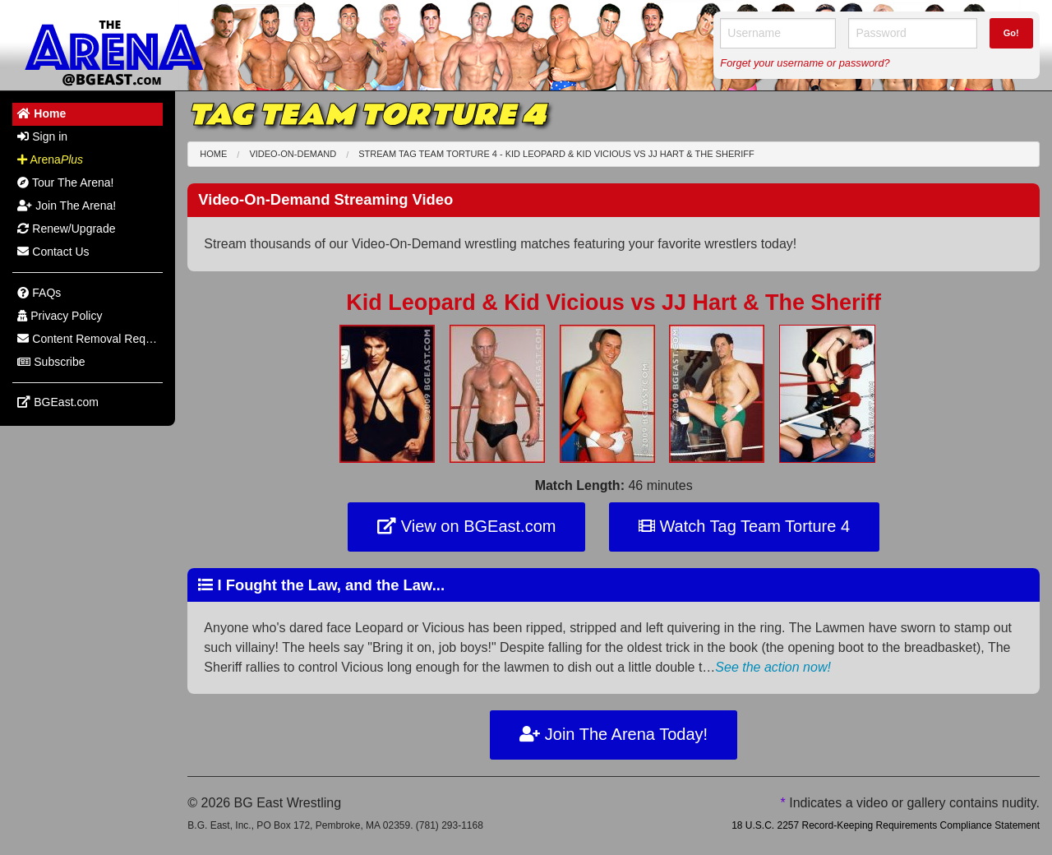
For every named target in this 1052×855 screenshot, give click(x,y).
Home (213, 154)
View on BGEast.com (466, 526)
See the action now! (773, 667)
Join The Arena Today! (613, 734)
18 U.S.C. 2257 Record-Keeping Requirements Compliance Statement (885, 825)
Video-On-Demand (292, 154)
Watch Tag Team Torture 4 (744, 526)
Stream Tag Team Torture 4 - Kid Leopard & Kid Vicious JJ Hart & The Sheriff (556, 154)
